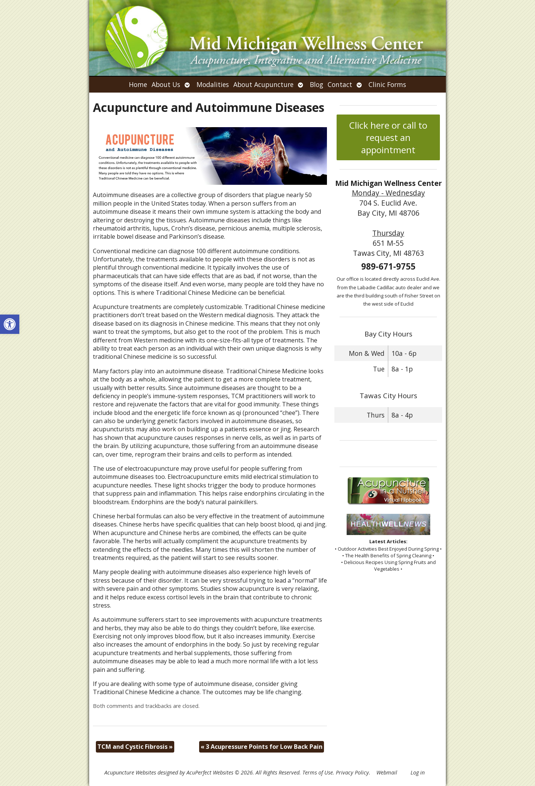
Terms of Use (317, 772)
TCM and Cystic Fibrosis (135, 746)
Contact (340, 84)
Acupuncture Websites (130, 772)
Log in (418, 772)
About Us (166, 84)
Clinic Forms (387, 84)
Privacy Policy (352, 772)
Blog (316, 84)
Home (138, 84)
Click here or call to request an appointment (388, 137)
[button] (9, 324)
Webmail (386, 772)
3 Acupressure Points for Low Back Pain (261, 746)
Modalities (213, 84)
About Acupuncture (263, 84)
